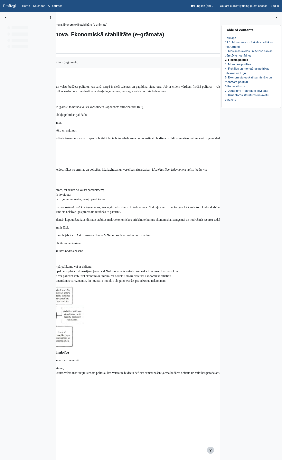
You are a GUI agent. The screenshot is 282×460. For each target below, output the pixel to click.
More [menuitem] (83, 61)
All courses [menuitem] (55, 6)
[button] (202, 6)
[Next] (216, 92)
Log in (275, 6)
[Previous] (60, 92)
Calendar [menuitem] (39, 6)
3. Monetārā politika (238, 64)
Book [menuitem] (70, 61)
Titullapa (230, 38)
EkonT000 (70, 25)
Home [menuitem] (26, 6)
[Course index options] (50, 17)
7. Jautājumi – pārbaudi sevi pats (246, 91)
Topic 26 (86, 25)
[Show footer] (210, 450)
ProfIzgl (9, 6)
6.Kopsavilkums (235, 86)
